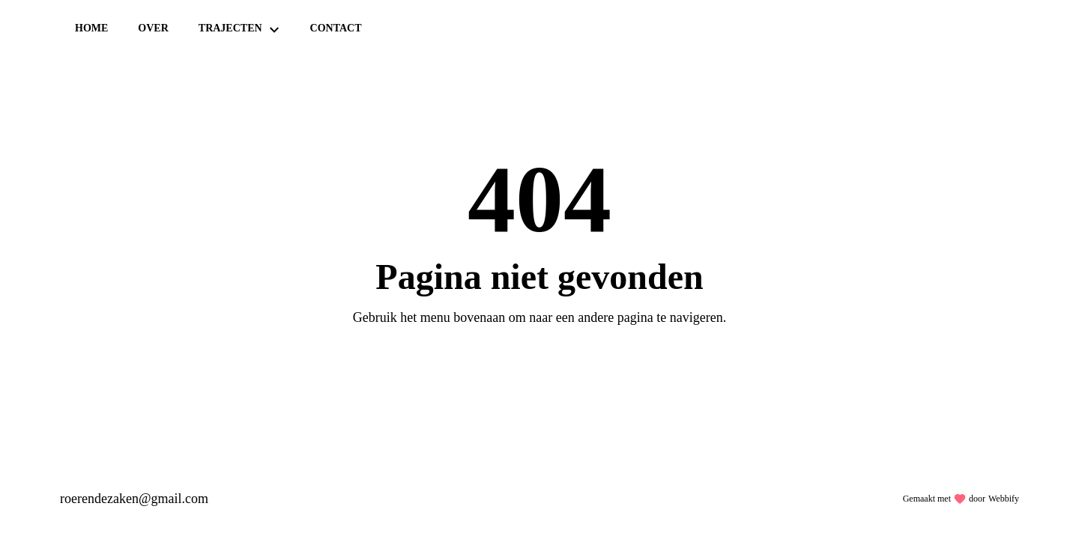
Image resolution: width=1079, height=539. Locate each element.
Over (153, 28)
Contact (336, 28)
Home (91, 28)
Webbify (1003, 498)
